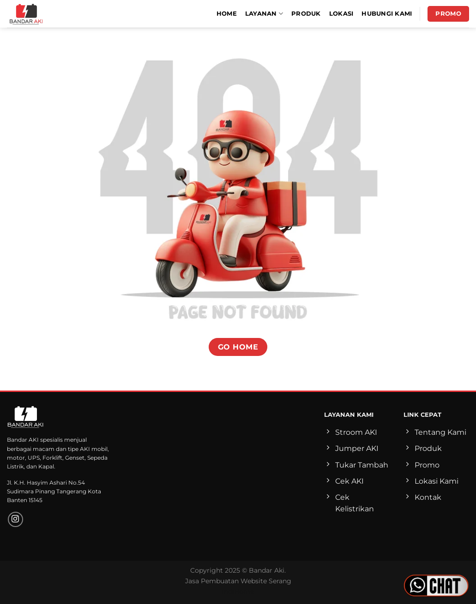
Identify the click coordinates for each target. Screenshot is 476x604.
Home (227, 13)
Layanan (264, 13)
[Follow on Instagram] (15, 519)
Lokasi (341, 13)
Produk (306, 13)
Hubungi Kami (387, 13)
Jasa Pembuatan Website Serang (238, 581)
